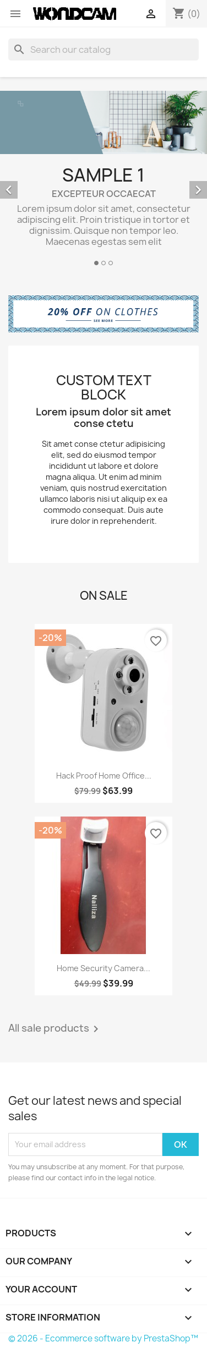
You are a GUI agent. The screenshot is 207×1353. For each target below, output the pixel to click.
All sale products (55, 1029)
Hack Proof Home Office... (103, 775)
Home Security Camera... (103, 968)
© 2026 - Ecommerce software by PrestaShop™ (103, 1338)
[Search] (103, 50)
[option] (103, 180)
